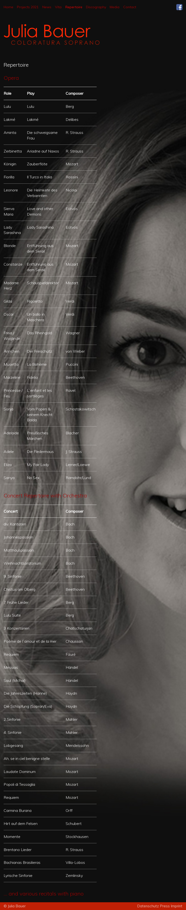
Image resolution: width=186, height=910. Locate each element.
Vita (58, 7)
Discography (96, 7)
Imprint (176, 906)
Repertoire (73, 7)
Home (8, 7)
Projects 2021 (28, 7)
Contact (129, 7)
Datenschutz (148, 906)
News (46, 7)
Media (114, 7)
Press (165, 906)
